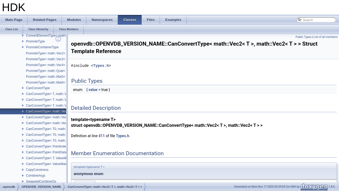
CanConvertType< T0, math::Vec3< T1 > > (56, 135)
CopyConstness (37, 170)
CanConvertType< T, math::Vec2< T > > (54, 94)
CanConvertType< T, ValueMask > (50, 158)
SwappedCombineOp (41, 181)
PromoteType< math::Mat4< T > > (50, 82)
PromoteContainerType (42, 47)
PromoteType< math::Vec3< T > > (50, 59)
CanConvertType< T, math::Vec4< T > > (54, 105)
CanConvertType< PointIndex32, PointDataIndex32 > (63, 146)
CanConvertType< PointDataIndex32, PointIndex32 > (63, 152)
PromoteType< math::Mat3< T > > (50, 77)
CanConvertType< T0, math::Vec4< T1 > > (56, 140)
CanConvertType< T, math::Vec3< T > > (54, 100)
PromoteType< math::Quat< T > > (49, 71)
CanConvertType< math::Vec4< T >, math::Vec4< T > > (65, 123)
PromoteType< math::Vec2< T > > (50, 53)
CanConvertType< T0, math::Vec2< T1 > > (56, 129)
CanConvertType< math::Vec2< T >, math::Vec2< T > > (65, 111)
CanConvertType (38, 88)
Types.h (101, 65)
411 (102, 136)
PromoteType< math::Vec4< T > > (50, 65)
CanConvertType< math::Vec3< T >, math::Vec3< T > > (65, 117)
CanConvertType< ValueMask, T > (50, 164)
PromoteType (35, 41)
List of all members (326, 37)
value (92, 90)
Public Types (303, 37)
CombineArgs (35, 175)
